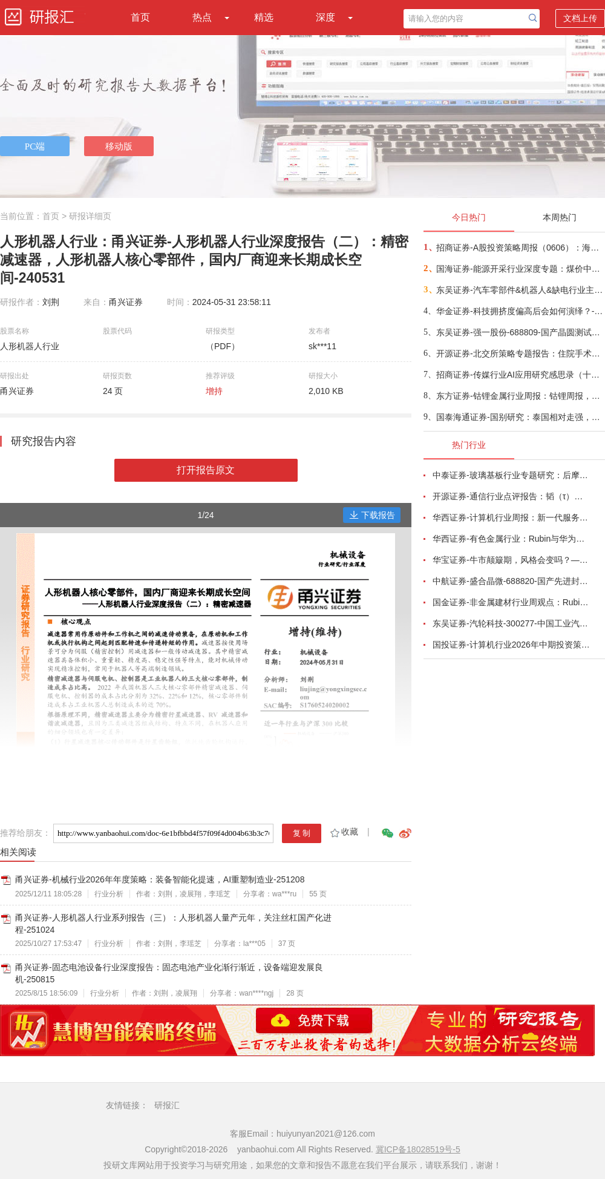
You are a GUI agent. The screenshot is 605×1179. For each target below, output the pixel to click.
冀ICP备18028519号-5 (418, 1149)
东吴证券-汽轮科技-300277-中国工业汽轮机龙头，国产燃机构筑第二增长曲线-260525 (512, 623)
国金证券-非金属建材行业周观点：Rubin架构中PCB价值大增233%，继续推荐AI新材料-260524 (512, 602)
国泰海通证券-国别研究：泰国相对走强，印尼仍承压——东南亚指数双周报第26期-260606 (520, 417)
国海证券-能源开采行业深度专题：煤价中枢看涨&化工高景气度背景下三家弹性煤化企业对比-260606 (520, 269)
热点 (202, 17)
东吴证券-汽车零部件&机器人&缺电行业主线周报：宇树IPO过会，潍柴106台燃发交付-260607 (520, 290)
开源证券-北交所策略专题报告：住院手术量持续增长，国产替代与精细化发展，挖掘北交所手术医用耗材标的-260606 (520, 353)
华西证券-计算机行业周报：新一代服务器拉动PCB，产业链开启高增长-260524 (512, 517)
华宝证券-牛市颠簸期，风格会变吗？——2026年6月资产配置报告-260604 (512, 560)
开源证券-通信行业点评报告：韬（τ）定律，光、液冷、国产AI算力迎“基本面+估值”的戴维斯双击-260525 (512, 496)
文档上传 (580, 18)
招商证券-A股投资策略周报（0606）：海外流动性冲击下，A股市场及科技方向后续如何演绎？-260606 (520, 247)
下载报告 (372, 515)
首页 (140, 17)
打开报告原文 (206, 470)
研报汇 (167, 1105)
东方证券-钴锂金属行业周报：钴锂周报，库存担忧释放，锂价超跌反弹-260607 (520, 396)
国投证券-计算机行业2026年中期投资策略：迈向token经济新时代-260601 (512, 644)
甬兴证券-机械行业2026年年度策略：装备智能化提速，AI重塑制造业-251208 (159, 879)
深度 (325, 17)
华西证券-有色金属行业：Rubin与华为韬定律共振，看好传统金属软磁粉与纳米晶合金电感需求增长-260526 (512, 539)
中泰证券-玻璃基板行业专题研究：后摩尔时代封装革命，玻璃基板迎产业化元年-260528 (512, 475)
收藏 (343, 831)
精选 (263, 17)
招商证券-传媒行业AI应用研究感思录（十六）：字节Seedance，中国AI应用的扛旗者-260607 (520, 374)
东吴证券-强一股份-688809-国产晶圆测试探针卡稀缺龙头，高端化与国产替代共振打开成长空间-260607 (520, 332)
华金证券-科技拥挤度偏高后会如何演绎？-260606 (520, 311)
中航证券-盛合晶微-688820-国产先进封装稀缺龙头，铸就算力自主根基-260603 (512, 581)
